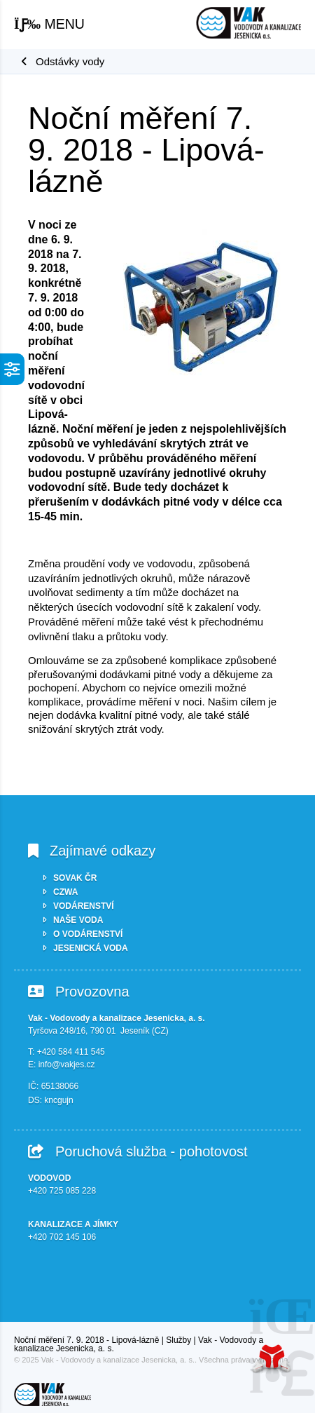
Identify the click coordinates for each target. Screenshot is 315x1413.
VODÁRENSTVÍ (83, 906)
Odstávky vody (70, 61)
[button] (49, 25)
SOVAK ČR (75, 878)
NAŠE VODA (78, 920)
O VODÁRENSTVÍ (87, 934)
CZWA (65, 892)
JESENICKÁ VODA (90, 948)
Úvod (248, 23)
